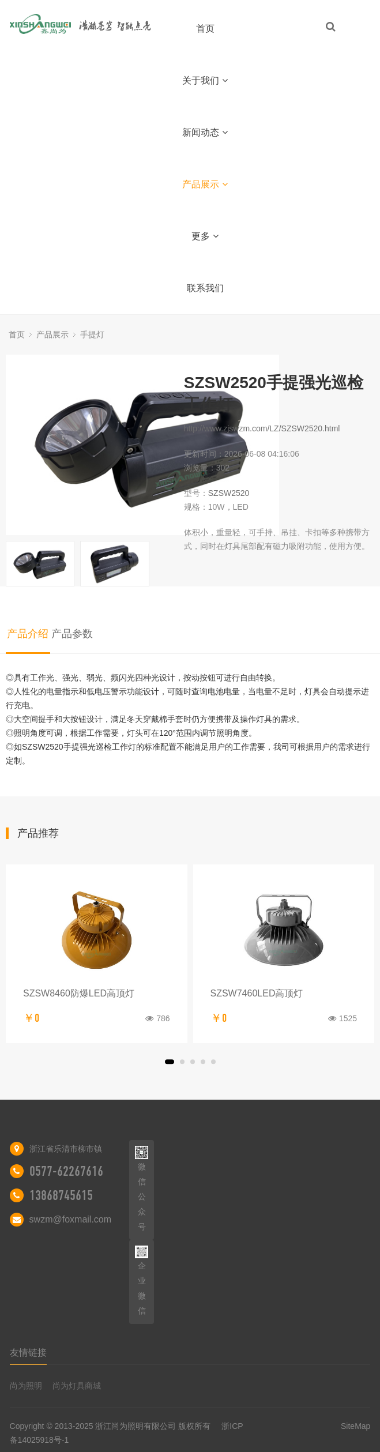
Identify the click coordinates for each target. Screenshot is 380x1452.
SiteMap (355, 1426)
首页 (205, 28)
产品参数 (72, 634)
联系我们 (205, 288)
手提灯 (92, 334)
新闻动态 (205, 132)
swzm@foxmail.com (70, 1219)
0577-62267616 (66, 1171)
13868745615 (61, 1195)
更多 (205, 236)
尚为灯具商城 (76, 1385)
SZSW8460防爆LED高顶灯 (78, 993)
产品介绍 (27, 634)
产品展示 (205, 184)
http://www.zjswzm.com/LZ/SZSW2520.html (262, 428)
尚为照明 (26, 1385)
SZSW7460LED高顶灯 (256, 993)
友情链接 (28, 1352)
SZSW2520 (229, 493)
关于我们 (205, 80)
